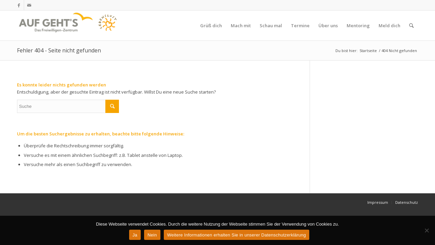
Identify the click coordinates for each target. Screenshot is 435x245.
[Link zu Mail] (29, 5)
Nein (152, 235)
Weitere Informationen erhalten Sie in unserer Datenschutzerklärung (236, 235)
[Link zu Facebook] (19, 5)
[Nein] (426, 230)
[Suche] (411, 25)
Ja (135, 235)
